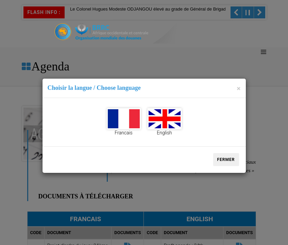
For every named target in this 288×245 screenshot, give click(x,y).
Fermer (226, 159)
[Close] (238, 88)
